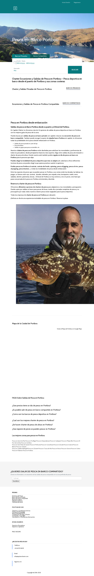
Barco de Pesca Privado (18, 497)
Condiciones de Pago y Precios (21, 514)
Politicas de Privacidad (18, 512)
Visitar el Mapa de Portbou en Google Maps (69, 329)
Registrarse (77, 2)
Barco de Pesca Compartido (20, 498)
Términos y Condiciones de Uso (21, 510)
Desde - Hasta (21, 61)
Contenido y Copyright (18, 516)
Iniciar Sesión (66, 2)
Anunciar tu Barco (17, 499)
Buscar (75, 70)
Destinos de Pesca (17, 496)
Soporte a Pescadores (18, 525)
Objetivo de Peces (17, 501)
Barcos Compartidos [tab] (40, 56)
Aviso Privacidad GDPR (18, 513)
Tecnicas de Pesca (17, 502)
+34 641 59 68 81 (19, 548)
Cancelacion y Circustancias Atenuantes (23, 517)
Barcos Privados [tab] (21, 56)
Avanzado (17, 68)
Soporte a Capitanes (18, 526)
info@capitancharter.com (21, 556)
